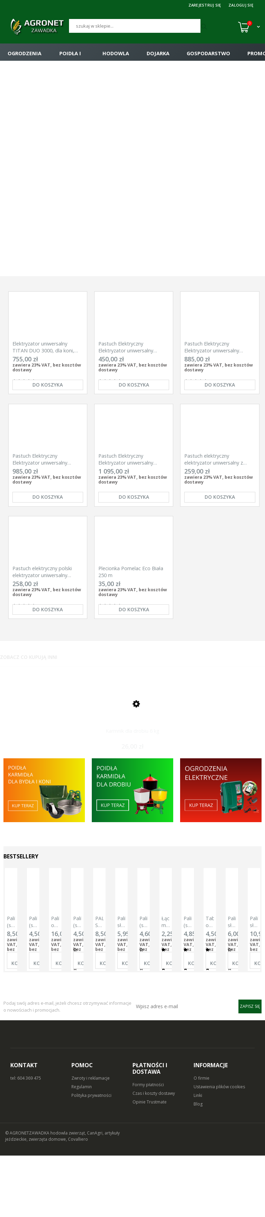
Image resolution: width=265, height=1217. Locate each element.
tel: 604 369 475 (25, 1139)
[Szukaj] (135, 26)
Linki (198, 1157)
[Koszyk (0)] (249, 27)
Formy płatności (148, 1146)
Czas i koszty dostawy (153, 1155)
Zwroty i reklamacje (90, 1139)
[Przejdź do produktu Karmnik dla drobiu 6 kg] (132, 756)
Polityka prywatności (91, 1157)
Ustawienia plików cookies (219, 1148)
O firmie (201, 1139)
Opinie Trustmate (149, 1163)
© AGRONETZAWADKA (27, 1194)
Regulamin (81, 1148)
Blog (198, 1165)
